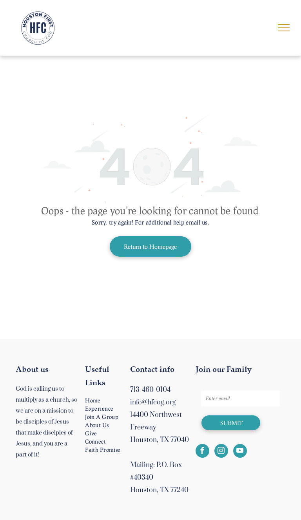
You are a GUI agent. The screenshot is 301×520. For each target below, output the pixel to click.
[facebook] (202, 452)
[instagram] (221, 452)
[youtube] (240, 452)
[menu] (284, 28)
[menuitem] (111, 400)
